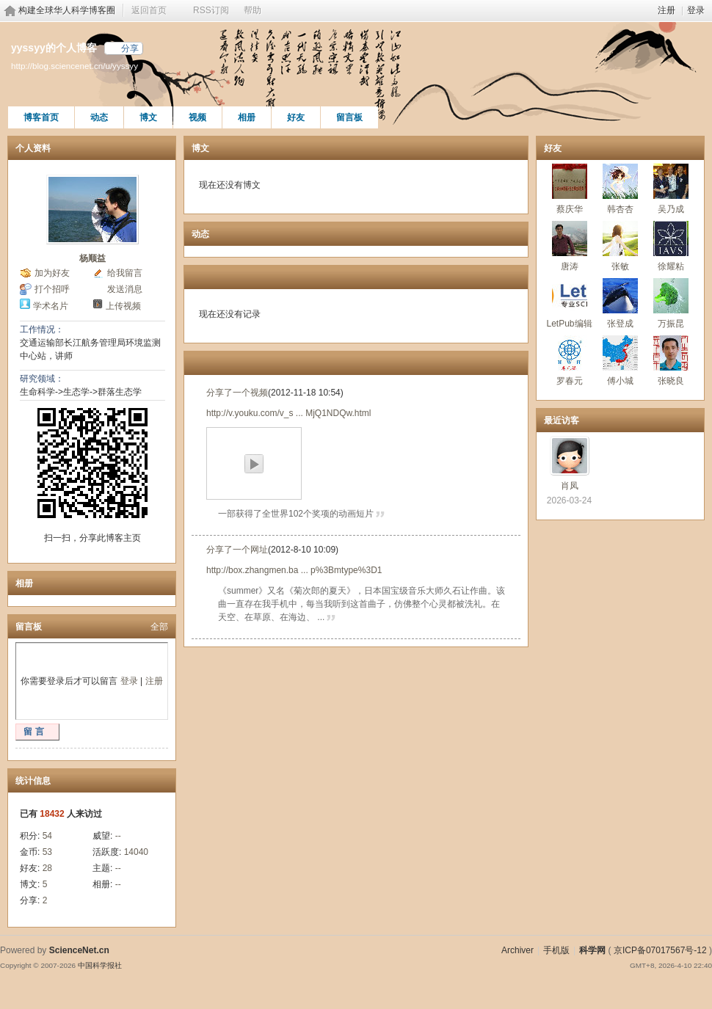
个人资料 (33, 148)
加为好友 (52, 273)
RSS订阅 (211, 10)
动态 (99, 117)
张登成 (620, 323)
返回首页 (149, 10)
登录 (696, 10)
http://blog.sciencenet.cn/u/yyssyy (74, 65)
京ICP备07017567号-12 (660, 950)
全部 (159, 627)
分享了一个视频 (237, 392)
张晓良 (671, 381)
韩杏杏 (620, 209)
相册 (246, 117)
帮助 (252, 10)
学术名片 (50, 306)
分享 (130, 48)
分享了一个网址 (237, 549)
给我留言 (124, 273)
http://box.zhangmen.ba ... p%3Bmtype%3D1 (294, 570)
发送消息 (124, 289)
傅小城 (620, 381)
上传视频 (123, 306)
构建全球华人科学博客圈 (66, 10)
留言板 (349, 117)
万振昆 (671, 323)
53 (47, 852)
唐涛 (569, 266)
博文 (148, 117)
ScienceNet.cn (79, 950)
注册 (666, 10)
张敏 (620, 266)
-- (118, 836)
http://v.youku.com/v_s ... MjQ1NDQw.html (288, 413)
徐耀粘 (671, 266)
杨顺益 (92, 258)
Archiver (517, 950)
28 (47, 868)
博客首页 (41, 117)
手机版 (556, 950)
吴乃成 (671, 209)
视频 (197, 117)
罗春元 (569, 381)
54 (47, 836)
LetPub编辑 (569, 323)
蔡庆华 (569, 209)
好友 (296, 117)
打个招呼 (52, 289)
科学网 (592, 950)
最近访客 (561, 420)
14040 (136, 852)
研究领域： (42, 379)
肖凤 (569, 486)
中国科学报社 (100, 965)
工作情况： (42, 329)
